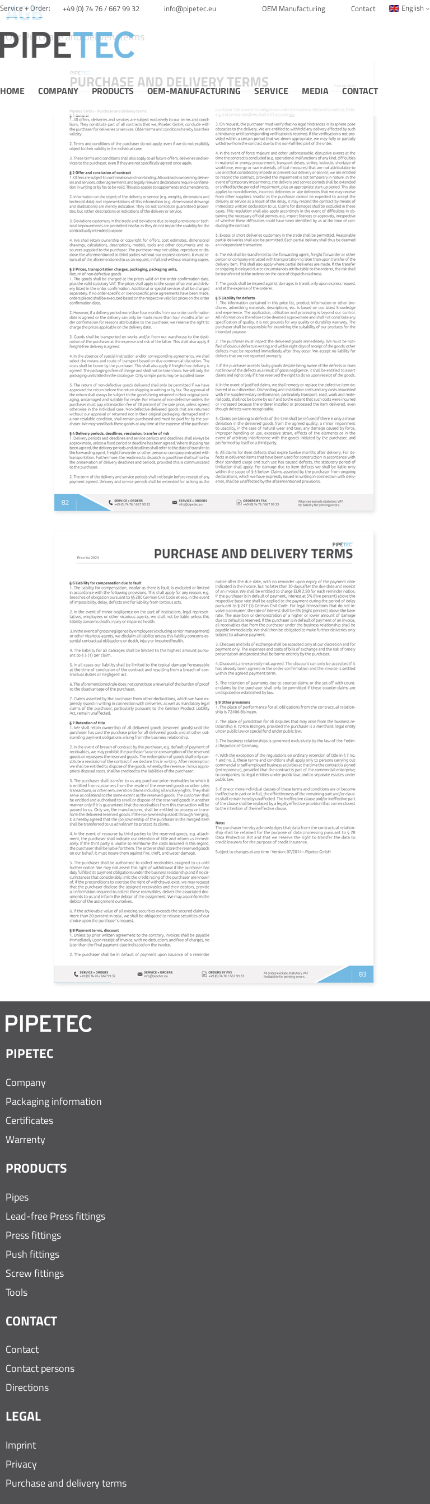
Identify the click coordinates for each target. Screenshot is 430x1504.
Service (271, 91)
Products (113, 91)
